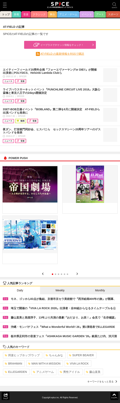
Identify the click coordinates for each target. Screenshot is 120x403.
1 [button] (52, 274)
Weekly (60, 290)
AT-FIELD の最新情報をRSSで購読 (62, 53)
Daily (20, 290)
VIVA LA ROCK (77, 363)
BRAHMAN (13, 363)
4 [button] (61, 274)
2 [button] (55, 274)
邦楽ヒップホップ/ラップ (22, 355)
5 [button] (64, 274)
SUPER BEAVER (81, 355)
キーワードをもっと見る (102, 381)
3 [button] (58, 274)
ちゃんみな (54, 355)
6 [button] (67, 274)
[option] (60, 216)
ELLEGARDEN (16, 371)
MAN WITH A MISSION (44, 363)
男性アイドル (70, 371)
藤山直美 (93, 371)
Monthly (100, 290)
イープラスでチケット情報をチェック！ (58, 45)
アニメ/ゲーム (43, 371)
